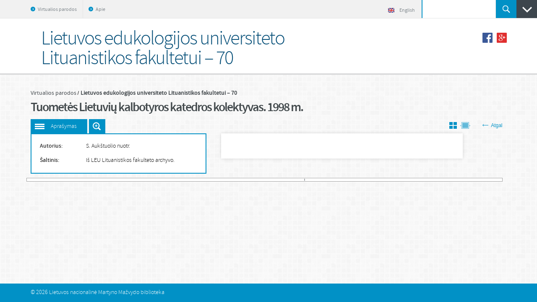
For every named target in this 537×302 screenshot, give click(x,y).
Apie (100, 9)
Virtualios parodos (57, 9)
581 (499, 180)
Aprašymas (64, 126)
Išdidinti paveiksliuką (97, 126)
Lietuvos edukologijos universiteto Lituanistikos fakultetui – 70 (159, 93)
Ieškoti (506, 9)
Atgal (492, 125)
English (401, 10)
